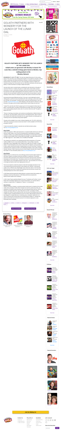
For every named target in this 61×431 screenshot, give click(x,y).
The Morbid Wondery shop (12, 101)
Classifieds (38, 421)
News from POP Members (52, 6)
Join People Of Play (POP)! (30, 208)
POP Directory (14, 4)
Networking (42, 4)
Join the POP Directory (17, 6)
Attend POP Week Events (35, 6)
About (57, 4)
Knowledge (51, 4)
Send (57, 428)
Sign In (58, 1)
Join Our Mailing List (30, 412)
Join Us (54, 1)
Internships (29, 425)
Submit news (38, 425)
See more (52, 119)
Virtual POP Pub (39, 419)
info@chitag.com (21, 421)
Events (21, 4)
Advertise (29, 421)
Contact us (20, 419)
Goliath (6, 34)
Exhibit (28, 424)
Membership (29, 419)
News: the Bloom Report (31, 4)
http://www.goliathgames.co (11, 127)
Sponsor (28, 422)
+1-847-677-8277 (21, 422)
